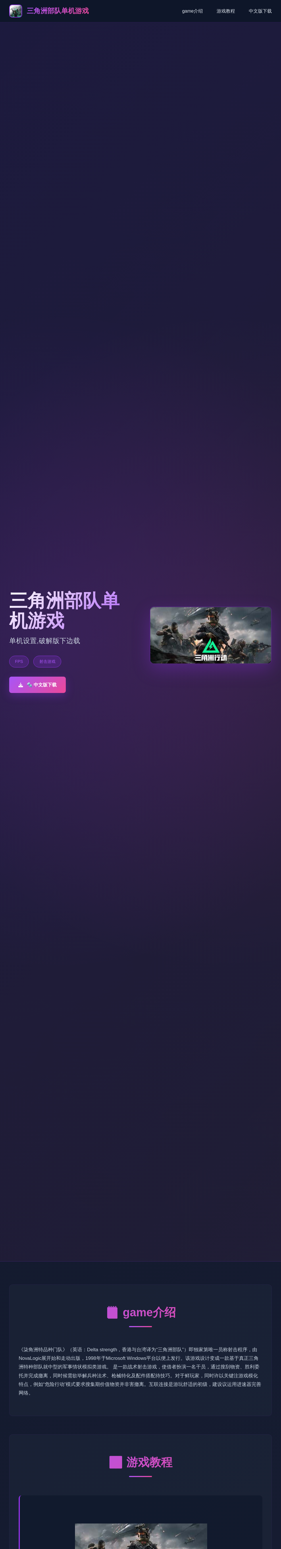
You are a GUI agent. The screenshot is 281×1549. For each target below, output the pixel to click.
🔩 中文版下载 (37, 684)
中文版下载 (260, 11)
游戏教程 (226, 11)
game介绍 (192, 11)
